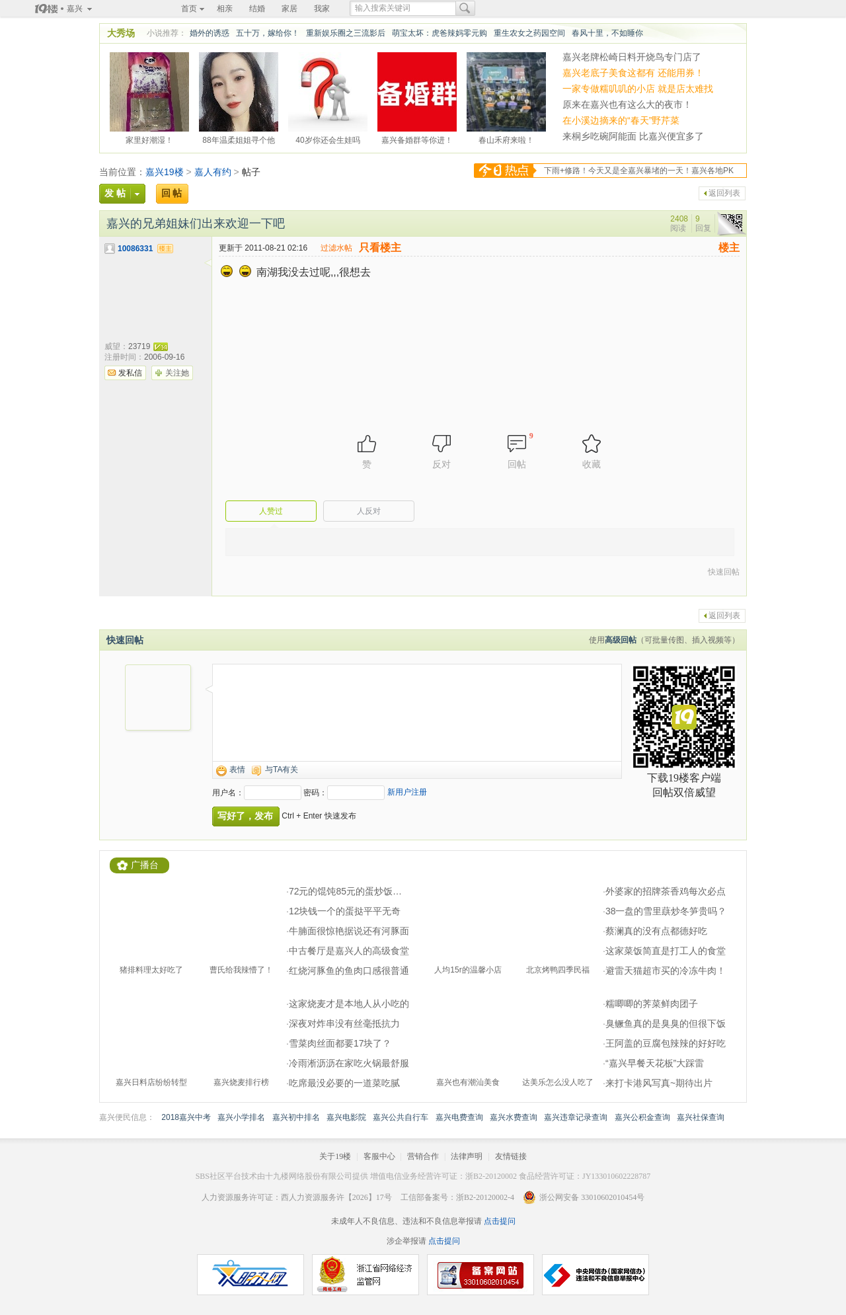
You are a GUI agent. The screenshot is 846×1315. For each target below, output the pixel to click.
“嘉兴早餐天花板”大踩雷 (654, 1063)
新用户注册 (407, 792)
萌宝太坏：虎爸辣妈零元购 (439, 33)
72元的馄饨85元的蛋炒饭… (345, 891)
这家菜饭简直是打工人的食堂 (665, 950)
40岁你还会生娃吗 (327, 138)
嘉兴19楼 (164, 172)
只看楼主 (380, 247)
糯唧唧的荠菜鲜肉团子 (651, 1003)
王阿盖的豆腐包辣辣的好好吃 (665, 1043)
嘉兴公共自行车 (400, 1117)
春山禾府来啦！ (506, 138)
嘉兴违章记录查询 (575, 1117)
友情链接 (511, 1156)
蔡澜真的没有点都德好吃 (656, 931)
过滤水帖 (336, 248)
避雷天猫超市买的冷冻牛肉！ (665, 970)
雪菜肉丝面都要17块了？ (340, 1043)
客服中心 (379, 1156)
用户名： (228, 792)
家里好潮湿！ (149, 138)
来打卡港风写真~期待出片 (658, 1083)
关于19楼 (335, 1156)
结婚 (257, 8)
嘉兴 (75, 8)
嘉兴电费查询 (459, 1117)
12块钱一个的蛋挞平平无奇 (345, 911)
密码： (315, 792)
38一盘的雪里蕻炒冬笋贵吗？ (666, 911)
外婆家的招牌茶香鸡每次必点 (665, 891)
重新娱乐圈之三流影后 (345, 33)
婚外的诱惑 (209, 33)
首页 (189, 8)
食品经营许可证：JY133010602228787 (584, 1176)
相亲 (225, 8)
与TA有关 (281, 769)
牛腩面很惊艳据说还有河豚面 (349, 931)
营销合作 (423, 1156)
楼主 (729, 247)
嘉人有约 (212, 172)
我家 (322, 8)
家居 (289, 8)
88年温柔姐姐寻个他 (238, 138)
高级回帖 (620, 640)
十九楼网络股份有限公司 (308, 1176)
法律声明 (466, 1156)
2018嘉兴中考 (186, 1117)
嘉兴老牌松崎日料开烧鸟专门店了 (631, 57)
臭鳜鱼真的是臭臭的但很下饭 (665, 1023)
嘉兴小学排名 (241, 1117)
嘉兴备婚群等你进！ (417, 138)
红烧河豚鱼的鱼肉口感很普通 (349, 970)
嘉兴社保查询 (700, 1117)
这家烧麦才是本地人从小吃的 (349, 1003)
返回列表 (724, 193)
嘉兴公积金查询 (642, 1117)
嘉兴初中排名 (296, 1117)
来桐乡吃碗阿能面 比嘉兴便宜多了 (633, 136)
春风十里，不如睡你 (607, 33)
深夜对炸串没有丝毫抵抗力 (344, 1023)
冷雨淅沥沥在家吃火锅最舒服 (349, 1063)
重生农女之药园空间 (529, 33)
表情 (237, 769)
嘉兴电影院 (346, 1117)
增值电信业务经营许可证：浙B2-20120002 (443, 1176)
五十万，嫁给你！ (267, 33)
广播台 (145, 865)
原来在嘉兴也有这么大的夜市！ (627, 104)
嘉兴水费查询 (513, 1117)
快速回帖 (724, 572)
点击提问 (499, 1221)
